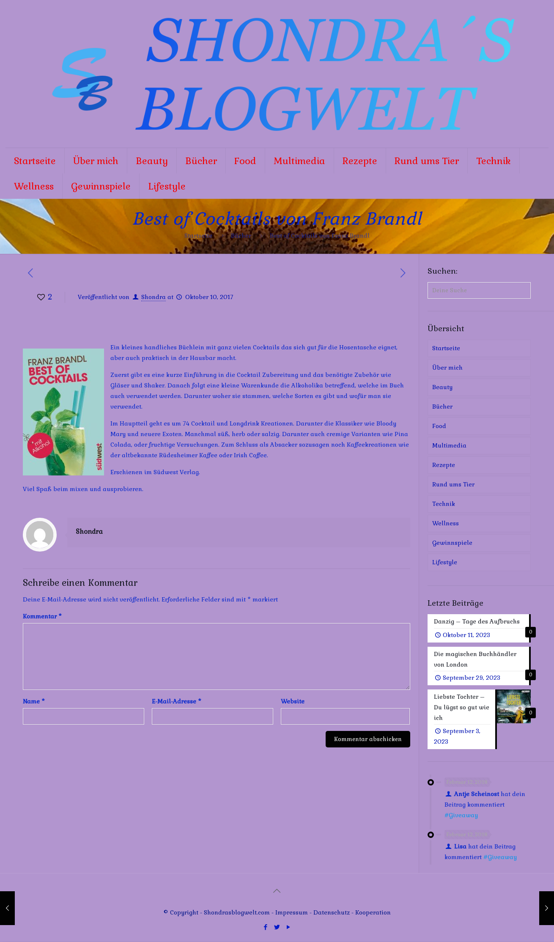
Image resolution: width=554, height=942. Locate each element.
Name (34, 701)
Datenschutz (332, 913)
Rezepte (443, 465)
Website (292, 701)
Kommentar (42, 616)
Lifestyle (444, 562)
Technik (443, 504)
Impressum (291, 913)
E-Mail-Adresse (176, 701)
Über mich (447, 367)
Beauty (442, 387)
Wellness (445, 523)
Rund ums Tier (453, 484)
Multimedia (449, 445)
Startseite (198, 235)
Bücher (241, 235)
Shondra (153, 297)
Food (439, 426)
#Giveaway (461, 816)
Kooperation (373, 913)
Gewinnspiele (452, 543)
